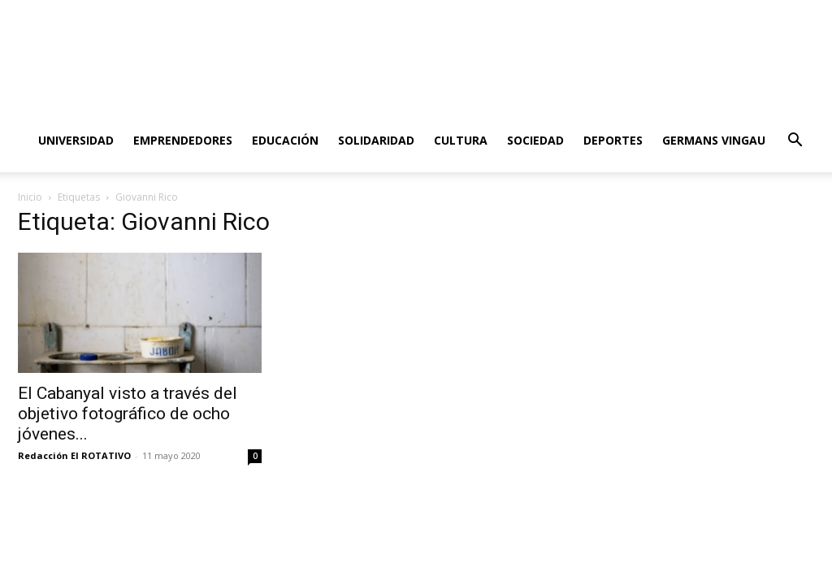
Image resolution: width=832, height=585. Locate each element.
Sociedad (535, 140)
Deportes (613, 140)
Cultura (461, 140)
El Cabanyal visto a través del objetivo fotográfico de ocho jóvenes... (127, 414)
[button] (794, 142)
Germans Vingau (713, 140)
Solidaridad (376, 140)
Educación (285, 140)
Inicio (30, 197)
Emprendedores (182, 140)
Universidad (76, 140)
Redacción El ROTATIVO (74, 455)
